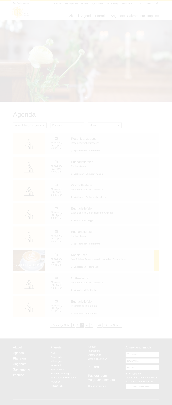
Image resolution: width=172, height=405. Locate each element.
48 (99, 325)
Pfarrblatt (58, 3)
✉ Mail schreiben (97, 386)
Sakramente (136, 16)
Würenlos (56, 381)
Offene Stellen (127, 3)
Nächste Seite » (112, 325)
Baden (54, 353)
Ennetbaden (57, 357)
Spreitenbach (57, 369)
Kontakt (139, 3)
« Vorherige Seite (60, 325)
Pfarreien (101, 16)
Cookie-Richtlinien (97, 359)
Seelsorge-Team (71, 3)
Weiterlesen (156, 260)
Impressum (94, 351)
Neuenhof (56, 365)
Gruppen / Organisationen (92, 3)
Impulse (153, 16)
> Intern (93, 366)
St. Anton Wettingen (61, 373)
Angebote (118, 16)
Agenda (87, 16)
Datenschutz (94, 355)
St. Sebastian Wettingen (63, 377)
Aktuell (74, 16)
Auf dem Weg (112, 3)
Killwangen (56, 361)
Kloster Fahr (57, 385)
